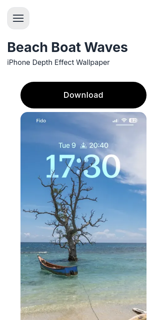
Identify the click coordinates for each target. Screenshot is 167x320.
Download (84, 95)
